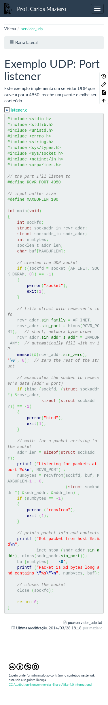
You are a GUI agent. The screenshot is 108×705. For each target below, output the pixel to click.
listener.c (18, 109)
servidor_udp (32, 28)
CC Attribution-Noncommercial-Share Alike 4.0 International (50, 684)
